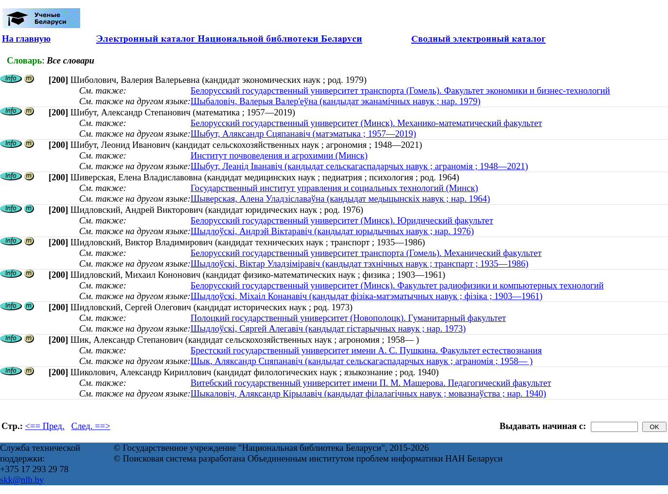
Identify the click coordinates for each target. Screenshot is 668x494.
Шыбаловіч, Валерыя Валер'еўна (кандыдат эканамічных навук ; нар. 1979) (335, 101)
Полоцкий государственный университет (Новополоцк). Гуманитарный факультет (348, 318)
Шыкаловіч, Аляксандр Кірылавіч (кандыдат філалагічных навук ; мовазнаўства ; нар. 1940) (368, 393)
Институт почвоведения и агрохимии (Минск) (278, 155)
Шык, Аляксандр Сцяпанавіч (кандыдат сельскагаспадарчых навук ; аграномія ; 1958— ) (361, 361)
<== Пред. (45, 426)
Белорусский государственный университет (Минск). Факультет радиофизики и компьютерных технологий (396, 285)
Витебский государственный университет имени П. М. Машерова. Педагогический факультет (370, 383)
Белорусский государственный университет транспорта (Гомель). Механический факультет (365, 253)
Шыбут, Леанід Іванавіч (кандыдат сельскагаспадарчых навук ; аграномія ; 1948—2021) (359, 166)
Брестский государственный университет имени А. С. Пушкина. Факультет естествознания (366, 350)
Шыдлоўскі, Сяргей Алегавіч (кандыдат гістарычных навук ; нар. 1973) (328, 328)
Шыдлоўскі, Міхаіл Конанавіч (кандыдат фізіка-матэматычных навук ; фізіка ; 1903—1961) (366, 296)
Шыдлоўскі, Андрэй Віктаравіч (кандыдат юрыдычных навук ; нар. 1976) (332, 231)
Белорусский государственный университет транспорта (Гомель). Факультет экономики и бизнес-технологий (400, 90)
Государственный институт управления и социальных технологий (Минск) (334, 188)
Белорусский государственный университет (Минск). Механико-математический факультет (366, 123)
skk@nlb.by (22, 480)
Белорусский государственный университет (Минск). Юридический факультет (341, 220)
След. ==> (90, 426)
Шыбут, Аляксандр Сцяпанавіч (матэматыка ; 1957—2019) (303, 133)
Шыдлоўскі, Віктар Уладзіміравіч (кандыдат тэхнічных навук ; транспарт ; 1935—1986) (359, 263)
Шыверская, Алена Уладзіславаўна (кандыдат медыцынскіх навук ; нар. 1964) (340, 198)
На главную (26, 38)
